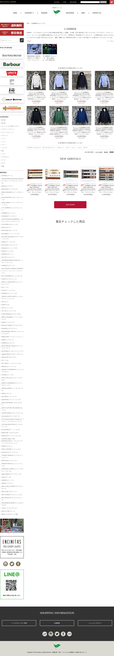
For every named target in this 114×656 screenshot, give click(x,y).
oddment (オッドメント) (8, 366)
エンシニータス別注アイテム (10, 126)
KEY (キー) (4, 301)
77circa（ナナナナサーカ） (9, 508)
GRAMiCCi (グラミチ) (8, 265)
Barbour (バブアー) (7, 186)
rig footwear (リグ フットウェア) (11, 399)
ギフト (3, 163)
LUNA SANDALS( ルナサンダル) (11, 314)
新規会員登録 (73, 2)
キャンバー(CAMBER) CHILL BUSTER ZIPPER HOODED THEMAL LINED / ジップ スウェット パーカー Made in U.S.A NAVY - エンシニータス (81, 131)
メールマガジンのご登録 (19, 623)
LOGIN (64, 2)
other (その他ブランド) (8, 511)
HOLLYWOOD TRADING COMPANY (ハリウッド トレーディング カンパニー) (12, 271)
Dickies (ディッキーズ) (8, 242)
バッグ (3, 154)
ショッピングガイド (95, 623)
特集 (2, 166)
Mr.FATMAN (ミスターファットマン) (12, 351)
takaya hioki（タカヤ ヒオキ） (10, 432)
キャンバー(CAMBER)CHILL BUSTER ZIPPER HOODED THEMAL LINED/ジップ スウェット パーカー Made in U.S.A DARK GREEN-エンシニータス (59, 131)
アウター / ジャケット (34, 147)
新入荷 (3, 120)
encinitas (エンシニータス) (9, 248)
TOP (28, 23)
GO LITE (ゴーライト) (8, 257)
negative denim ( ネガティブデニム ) (12, 354)
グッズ (85, 147)
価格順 (106, 152)
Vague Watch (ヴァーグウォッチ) (11, 474)
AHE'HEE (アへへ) (6, 175)
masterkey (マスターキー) (9, 328)
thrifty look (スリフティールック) (11, 435)
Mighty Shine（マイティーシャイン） (12, 336)
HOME (15, 13)
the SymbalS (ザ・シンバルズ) (10, 429)
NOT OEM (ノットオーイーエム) (11, 363)
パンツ (79, 147)
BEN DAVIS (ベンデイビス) (9, 189)
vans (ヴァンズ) (6, 477)
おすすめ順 (99, 152)
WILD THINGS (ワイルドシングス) (11, 494)
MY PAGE (56, 2)
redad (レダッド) (6, 393)
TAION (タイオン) (6, 446)
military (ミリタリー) (7, 339)
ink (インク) (4, 287)
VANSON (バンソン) (7, 480)
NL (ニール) (4, 360)
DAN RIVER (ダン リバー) (9, 230)
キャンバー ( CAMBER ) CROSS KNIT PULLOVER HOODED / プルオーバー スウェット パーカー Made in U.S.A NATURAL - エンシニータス (36, 96)
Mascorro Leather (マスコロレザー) (11, 325)
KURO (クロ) (5, 304)
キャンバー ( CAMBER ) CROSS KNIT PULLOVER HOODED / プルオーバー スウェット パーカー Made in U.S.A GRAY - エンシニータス (59, 96)
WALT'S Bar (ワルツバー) (8, 491)
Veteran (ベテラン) (7, 483)
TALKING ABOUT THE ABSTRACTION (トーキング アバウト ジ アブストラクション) (12, 441)
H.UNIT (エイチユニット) (8, 279)
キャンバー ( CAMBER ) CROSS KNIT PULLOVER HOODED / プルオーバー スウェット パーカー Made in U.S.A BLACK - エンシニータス (81, 96)
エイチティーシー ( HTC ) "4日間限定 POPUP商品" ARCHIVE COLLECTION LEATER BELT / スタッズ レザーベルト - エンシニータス (34, 188)
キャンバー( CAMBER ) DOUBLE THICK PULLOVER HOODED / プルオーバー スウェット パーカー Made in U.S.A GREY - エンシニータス (104, 96)
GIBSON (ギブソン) (7, 254)
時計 (2, 150)
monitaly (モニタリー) (7, 343)
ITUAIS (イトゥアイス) (8, 290)
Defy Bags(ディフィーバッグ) (10, 233)
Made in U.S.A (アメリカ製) (9, 514)
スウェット (60, 147)
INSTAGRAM (70, 13)
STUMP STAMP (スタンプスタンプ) (12, 413)
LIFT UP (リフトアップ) (8, 311)
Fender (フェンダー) (7, 251)
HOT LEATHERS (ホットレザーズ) (11, 276)
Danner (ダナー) (6, 227)
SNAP (83, 13)
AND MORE (70, 205)
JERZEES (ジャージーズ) (9, 293)
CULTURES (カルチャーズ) (9, 224)
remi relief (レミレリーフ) (9, 396)
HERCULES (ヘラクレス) (9, 460)
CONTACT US (96, 13)
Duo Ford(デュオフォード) (9, 245)
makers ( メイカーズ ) (7, 322)
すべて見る (110, 41)
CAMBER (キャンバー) (38, 23)
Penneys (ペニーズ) (7, 375)
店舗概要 (57, 623)
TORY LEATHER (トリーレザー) (11, 449)
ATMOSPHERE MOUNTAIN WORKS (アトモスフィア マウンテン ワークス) (12, 181)
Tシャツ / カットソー (49, 147)
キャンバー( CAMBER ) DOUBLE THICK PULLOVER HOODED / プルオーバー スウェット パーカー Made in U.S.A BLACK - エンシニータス (36, 131)
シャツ (68, 147)
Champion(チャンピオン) (8, 216)
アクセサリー (5, 157)
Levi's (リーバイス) (7, 308)
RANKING (44, 13)
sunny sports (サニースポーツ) (10, 416)
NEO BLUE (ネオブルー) (8, 357)
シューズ (4, 147)
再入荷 (3, 123)
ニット (74, 147)
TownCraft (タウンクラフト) (9, 452)
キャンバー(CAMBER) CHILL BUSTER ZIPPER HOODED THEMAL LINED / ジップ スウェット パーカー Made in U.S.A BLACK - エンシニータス (104, 131)
